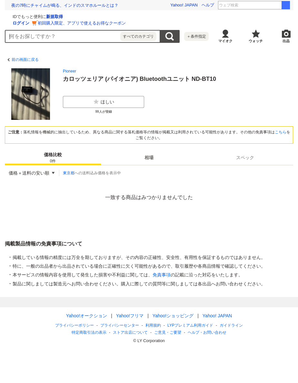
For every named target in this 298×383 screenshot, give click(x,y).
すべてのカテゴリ (138, 36)
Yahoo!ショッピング (173, 315)
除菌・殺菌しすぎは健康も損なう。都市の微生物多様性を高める (72, 5)
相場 (149, 157)
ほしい (103, 102)
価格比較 (53, 158)
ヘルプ (208, 5)
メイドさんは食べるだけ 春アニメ (263, 5)
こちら (280, 132)
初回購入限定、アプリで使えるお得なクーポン (158, 23)
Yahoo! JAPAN (184, 5)
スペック (245, 157)
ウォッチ (256, 41)
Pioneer (69, 71)
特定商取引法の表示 (89, 332)
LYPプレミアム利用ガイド (190, 325)
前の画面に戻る (25, 59)
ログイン (97, 23)
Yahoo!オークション (86, 315)
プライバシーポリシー (74, 325)
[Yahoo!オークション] (45, 15)
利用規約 (153, 325)
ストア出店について (130, 332)
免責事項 (162, 274)
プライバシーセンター (119, 325)
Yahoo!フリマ (130, 315)
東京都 (68, 173)
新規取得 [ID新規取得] (131, 16)
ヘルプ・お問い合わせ (207, 332)
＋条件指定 (196, 36)
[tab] (53, 157)
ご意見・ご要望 (167, 332)
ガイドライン (231, 325)
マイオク (225, 41)
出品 (286, 41)
